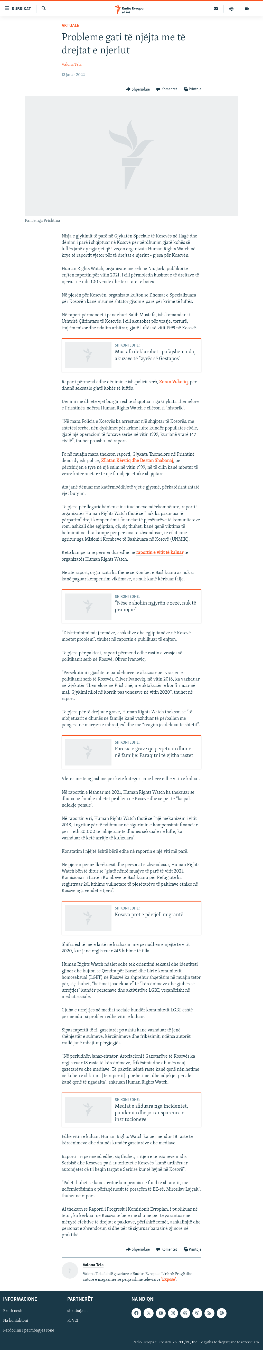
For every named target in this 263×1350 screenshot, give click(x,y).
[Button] (138, 89)
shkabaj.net (77, 1311)
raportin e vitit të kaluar (159, 552)
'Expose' (168, 1280)
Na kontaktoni (15, 1321)
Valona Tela (72, 65)
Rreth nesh (12, 1311)
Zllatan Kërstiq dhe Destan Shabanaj (137, 460)
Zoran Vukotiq (173, 382)
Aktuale (70, 25)
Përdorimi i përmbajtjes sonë (28, 1331)
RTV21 (72, 1321)
